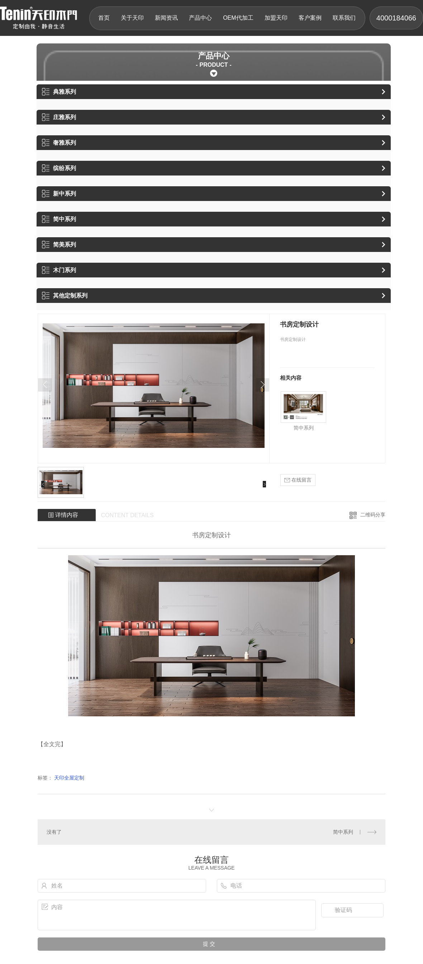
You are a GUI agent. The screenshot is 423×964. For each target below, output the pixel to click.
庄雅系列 (59, 117)
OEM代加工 (238, 18)
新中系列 (59, 194)
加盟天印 (276, 18)
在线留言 (298, 480)
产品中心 (200, 18)
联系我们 (344, 18)
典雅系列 (59, 92)
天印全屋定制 (69, 778)
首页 (104, 18)
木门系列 (59, 270)
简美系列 (59, 245)
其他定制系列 (64, 296)
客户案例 (310, 18)
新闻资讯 (166, 18)
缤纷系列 (59, 168)
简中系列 (59, 219)
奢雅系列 (59, 143)
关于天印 (132, 18)
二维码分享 (372, 515)
